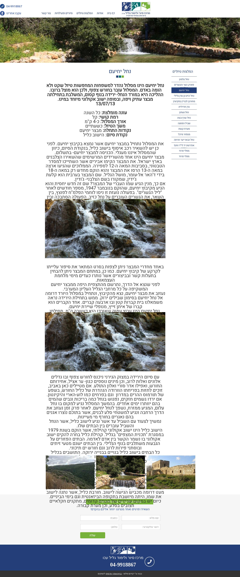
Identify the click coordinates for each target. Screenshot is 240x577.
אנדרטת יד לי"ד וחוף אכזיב (184, 147)
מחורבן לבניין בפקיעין (184, 101)
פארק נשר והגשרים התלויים (184, 86)
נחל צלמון (184, 79)
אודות (145, 13)
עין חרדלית (184, 106)
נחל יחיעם (184, 90)
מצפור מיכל (184, 134)
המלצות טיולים (130, 13)
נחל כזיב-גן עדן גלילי (184, 95)
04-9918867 (59, 6)
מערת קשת (184, 128)
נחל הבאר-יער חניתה (184, 139)
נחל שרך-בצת (184, 117)
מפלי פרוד (184, 150)
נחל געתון (184, 112)
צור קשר (91, 13)
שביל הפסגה (184, 123)
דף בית (156, 13)
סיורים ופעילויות (109, 13)
